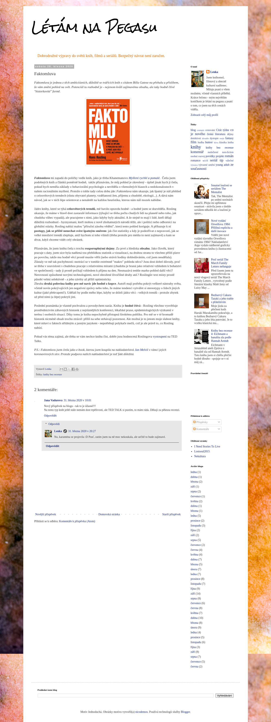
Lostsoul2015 (202, 451)
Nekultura (200, 456)
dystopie (214, 138)
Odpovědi (54, 424)
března (194, 481)
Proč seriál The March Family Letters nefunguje (221, 263)
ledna (194, 472)
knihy (196, 147)
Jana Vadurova (53, 400)
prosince (195, 520)
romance (196, 160)
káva (216, 142)
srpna (194, 491)
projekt (220, 156)
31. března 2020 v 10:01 (77, 400)
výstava (194, 165)
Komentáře (201, 429)
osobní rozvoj (198, 156)
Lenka (58, 431)
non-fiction (228, 152)
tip (221, 160)
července (196, 496)
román (229, 156)
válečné (229, 160)
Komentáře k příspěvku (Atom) (77, 521)
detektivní (196, 138)
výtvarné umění (207, 164)
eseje (222, 138)
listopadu (196, 525)
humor (209, 142)
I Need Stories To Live (207, 446)
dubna (194, 476)
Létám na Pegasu (94, 27)
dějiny (230, 134)
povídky (210, 156)
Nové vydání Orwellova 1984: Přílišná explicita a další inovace (221, 225)
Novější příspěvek (45, 514)
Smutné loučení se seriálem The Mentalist (221, 189)
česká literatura (216, 134)
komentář (197, 152)
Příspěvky (200, 422)
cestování (210, 130)
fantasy (229, 138)
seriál (213, 160)
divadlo (205, 138)
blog (193, 130)
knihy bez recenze (52, 374)
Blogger (185, 711)
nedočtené (213, 152)
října (193, 530)
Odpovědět (50, 415)
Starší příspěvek (171, 514)
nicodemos (141, 711)
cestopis (200, 130)
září (193, 486)
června (194, 549)
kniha (231, 142)
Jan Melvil (141, 349)
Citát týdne (222, 130)
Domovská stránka (109, 514)
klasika (223, 142)
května (194, 501)
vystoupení (160, 336)
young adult (223, 164)
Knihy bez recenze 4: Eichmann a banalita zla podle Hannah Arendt (221, 335)
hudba (201, 142)
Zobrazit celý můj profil (204, 114)
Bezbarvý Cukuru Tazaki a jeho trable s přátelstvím (222, 299)
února (194, 569)
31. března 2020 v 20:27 (82, 431)
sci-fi (205, 160)
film (193, 142)
